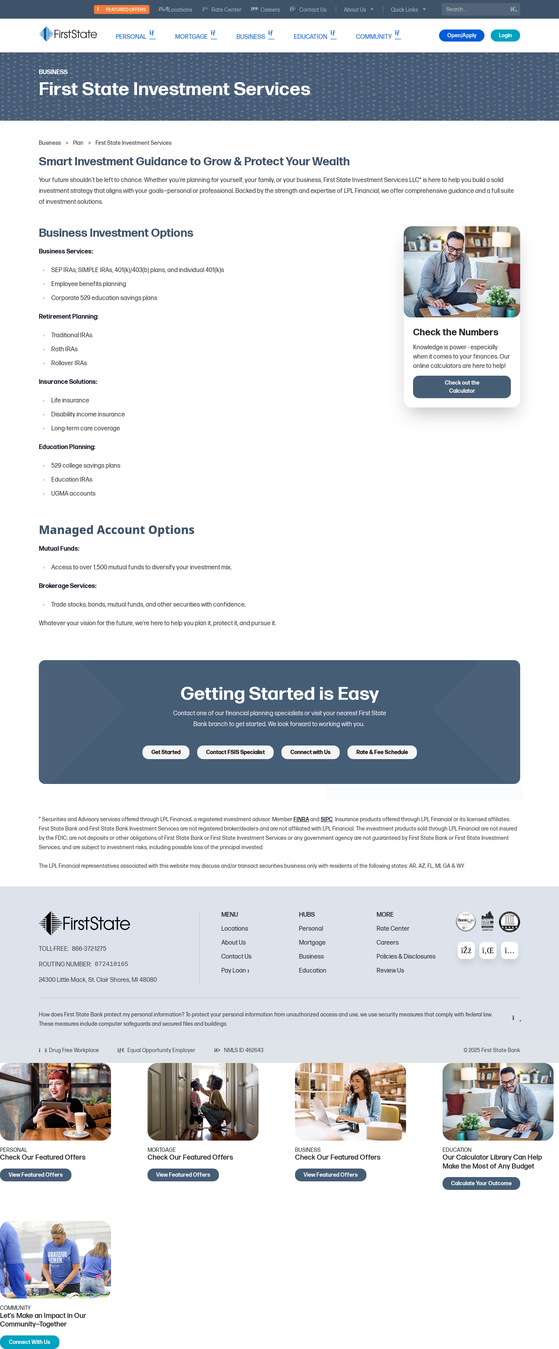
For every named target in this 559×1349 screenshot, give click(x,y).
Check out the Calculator (462, 387)
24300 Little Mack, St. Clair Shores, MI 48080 (98, 980)
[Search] (480, 9)
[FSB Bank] (68, 34)
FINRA (301, 819)
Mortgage (312, 943)
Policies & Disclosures (406, 957)
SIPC (327, 819)
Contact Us (236, 957)
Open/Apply (461, 35)
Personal (311, 929)
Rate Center (393, 929)
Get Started (166, 752)
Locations (234, 929)
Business (311, 957)
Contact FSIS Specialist (235, 752)
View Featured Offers (36, 1175)
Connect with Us (310, 752)
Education (312, 970)
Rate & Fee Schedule (382, 752)
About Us (233, 943)
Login (505, 35)
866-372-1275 (89, 949)
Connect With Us (29, 1342)
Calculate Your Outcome (481, 1183)
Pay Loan (237, 970)
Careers (388, 943)
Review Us (390, 970)
